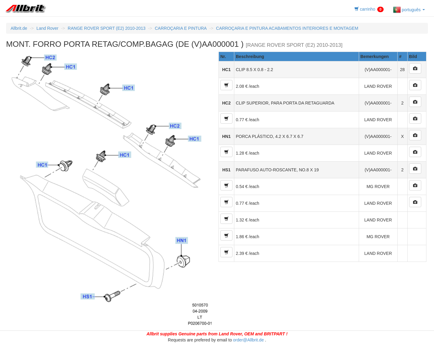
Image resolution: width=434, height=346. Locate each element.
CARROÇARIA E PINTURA (181, 28)
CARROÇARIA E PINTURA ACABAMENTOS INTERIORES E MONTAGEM (287, 28)
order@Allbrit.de (248, 339)
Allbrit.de (19, 28)
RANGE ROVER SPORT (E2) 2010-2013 (106, 28)
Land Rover (47, 28)
